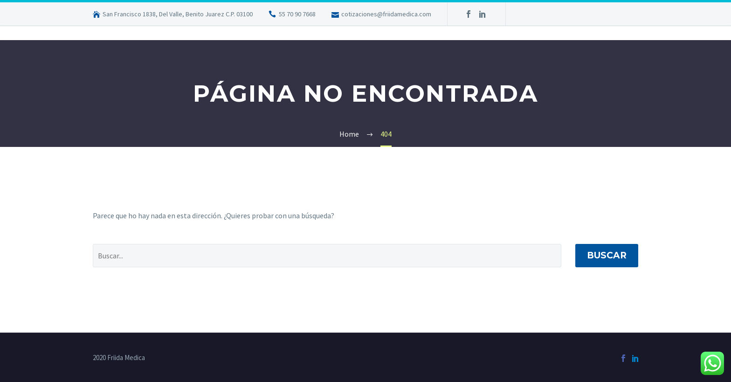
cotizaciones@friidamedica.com (386, 14)
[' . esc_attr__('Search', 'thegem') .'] (327, 255)
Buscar (607, 255)
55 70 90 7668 (297, 14)
